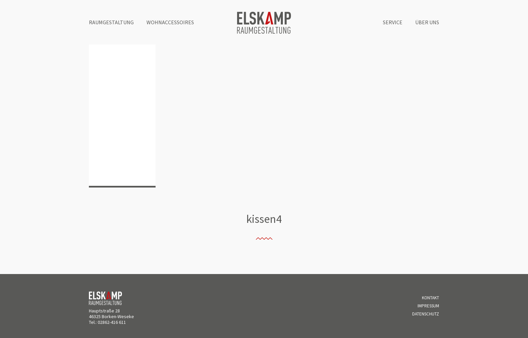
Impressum (428, 306)
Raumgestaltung (111, 22)
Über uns (427, 22)
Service (392, 22)
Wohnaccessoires (170, 22)
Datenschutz (425, 314)
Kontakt (430, 298)
